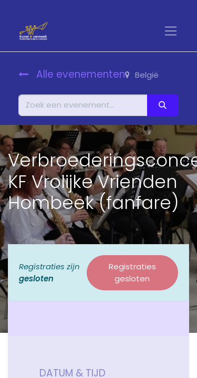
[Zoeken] (163, 105)
